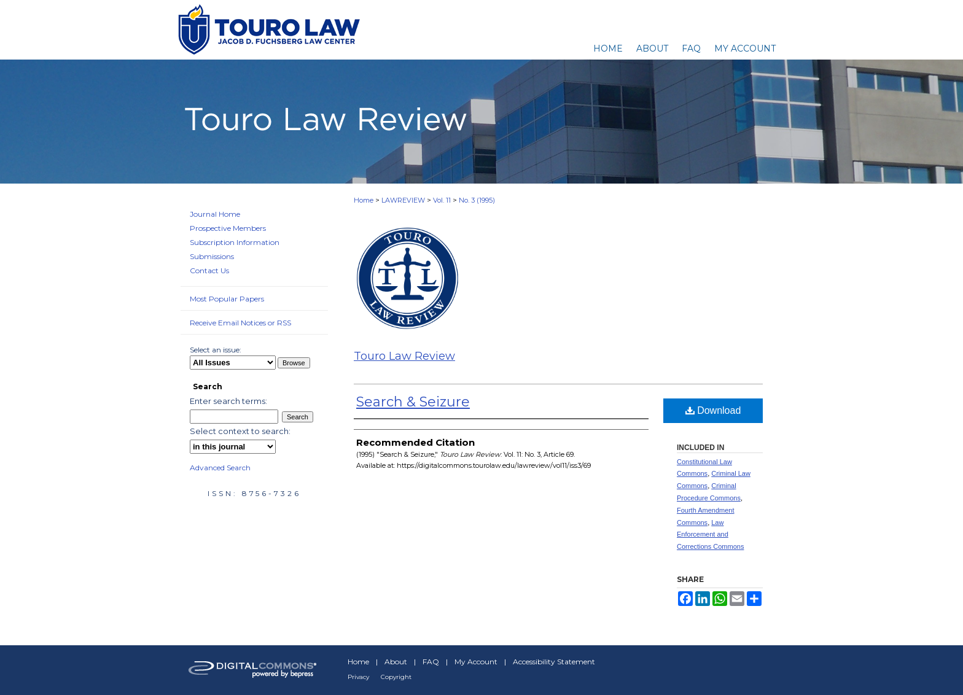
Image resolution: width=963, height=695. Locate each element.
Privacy (358, 677)
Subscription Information (234, 242)
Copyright (396, 677)
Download (713, 410)
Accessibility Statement (554, 661)
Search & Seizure (413, 402)
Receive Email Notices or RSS (240, 322)
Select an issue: (215, 349)
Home (363, 200)
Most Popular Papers (227, 298)
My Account (475, 661)
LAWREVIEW (403, 200)
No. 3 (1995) (477, 200)
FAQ (431, 661)
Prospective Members (228, 228)
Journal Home (215, 214)
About (395, 661)
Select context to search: (240, 431)
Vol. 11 (442, 200)
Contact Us (209, 270)
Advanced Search (220, 467)
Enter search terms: (228, 401)
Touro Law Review (404, 356)
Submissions (212, 256)
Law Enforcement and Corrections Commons (710, 535)
